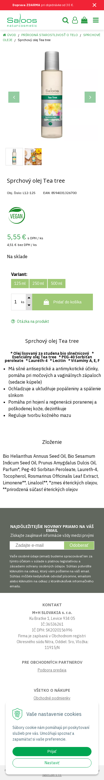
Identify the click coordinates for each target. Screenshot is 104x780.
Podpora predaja (52, 670)
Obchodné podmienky (52, 698)
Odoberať (79, 545)
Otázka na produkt (30, 321)
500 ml (56, 283)
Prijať (52, 751)
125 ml (20, 283)
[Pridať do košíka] (62, 302)
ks (22, 302)
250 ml (38, 283)
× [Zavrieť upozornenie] (94, 4)
